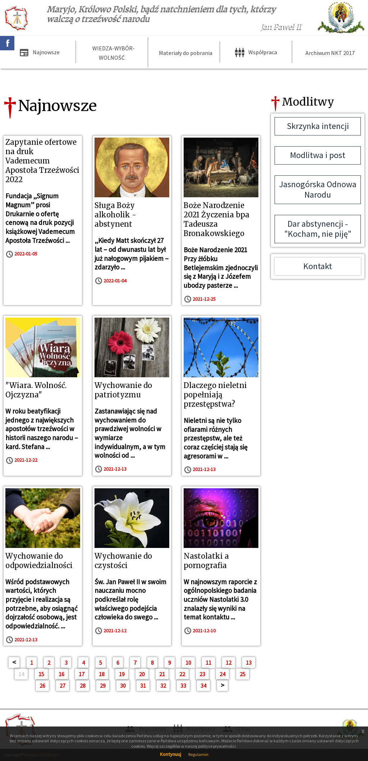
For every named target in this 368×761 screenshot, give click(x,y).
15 (41, 674)
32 (163, 685)
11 (208, 662)
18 (102, 674)
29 (103, 685)
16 (61, 674)
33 (183, 685)
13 (249, 662)
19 (122, 674)
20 (142, 674)
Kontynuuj (170, 754)
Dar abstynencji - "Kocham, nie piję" (317, 229)
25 (242, 674)
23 (202, 674)
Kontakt (317, 266)
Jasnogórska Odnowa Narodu (317, 189)
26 (42, 685)
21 (162, 674)
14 (21, 674)
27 (62, 685)
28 (83, 685)
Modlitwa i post (317, 155)
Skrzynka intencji (318, 126)
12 (228, 662)
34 (203, 685)
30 (123, 685)
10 (188, 662)
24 (222, 674)
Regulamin (198, 754)
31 (143, 685)
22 (182, 674)
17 (81, 674)
